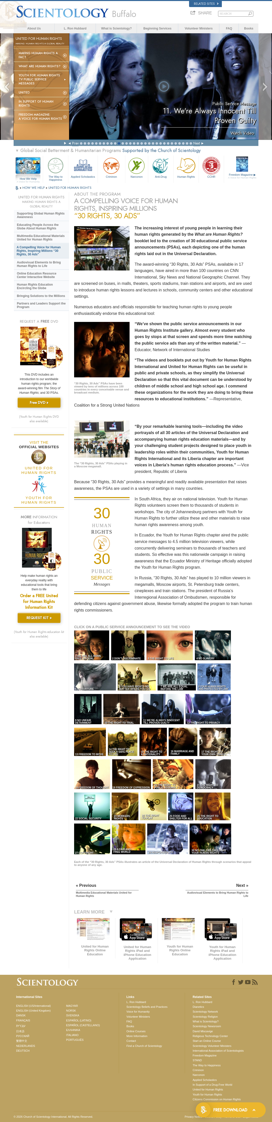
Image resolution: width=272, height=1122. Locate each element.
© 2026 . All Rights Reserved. (53, 1116)
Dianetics (198, 1006)
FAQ (229, 28)
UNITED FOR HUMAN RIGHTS (70, 187)
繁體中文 (21, 1040)
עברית (20, 1026)
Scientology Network (205, 1011)
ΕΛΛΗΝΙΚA (73, 1030)
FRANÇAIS (23, 1020)
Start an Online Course (207, 1040)
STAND (197, 1060)
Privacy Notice (193, 1116)
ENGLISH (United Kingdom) (33, 1010)
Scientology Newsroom (207, 1026)
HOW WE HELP (34, 187)
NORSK (71, 1010)
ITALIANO (72, 1035)
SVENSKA (72, 1015)
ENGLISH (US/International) (33, 1005)
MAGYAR (72, 1005)
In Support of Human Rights (36, 103)
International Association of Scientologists (218, 1050)
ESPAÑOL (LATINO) (78, 1020)
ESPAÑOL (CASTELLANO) (83, 1025)
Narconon (137, 167)
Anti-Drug (160, 167)
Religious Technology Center (210, 1036)
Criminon (111, 167)
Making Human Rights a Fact (38, 55)
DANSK (21, 1015)
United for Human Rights (208, 1089)
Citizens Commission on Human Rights (217, 1099)
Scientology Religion (205, 1016)
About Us (34, 28)
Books (248, 28)
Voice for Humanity (138, 1011)
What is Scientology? (116, 28)
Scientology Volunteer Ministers (212, 1045)
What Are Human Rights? (40, 66)
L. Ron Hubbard (75, 28)
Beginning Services (157, 28)
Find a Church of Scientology (144, 1045)
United (24, 92)
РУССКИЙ (22, 1036)
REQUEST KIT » (39, 617)
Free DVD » (39, 402)
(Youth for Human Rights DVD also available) (39, 418)
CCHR (211, 167)
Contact (131, 1040)
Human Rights (186, 167)
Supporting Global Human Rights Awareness (41, 215)
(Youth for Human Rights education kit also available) (39, 634)
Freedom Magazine (242, 176)
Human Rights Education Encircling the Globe (35, 286)
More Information (137, 1036)
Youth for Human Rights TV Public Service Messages (39, 79)
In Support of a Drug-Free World (212, 1084)
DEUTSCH (22, 1050)
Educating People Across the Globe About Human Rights (38, 226)
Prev (75, 143)
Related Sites (206, 4)
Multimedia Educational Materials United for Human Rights (41, 237)
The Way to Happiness (55, 168)
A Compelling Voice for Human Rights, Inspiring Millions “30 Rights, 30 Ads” (39, 251)
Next (196, 143)
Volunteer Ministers (199, 28)
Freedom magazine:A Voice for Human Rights (40, 116)
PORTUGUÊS (74, 1039)
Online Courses (136, 1031)
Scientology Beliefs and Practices (147, 1006)
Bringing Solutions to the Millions (41, 296)
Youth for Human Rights (207, 1094)
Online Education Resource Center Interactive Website (36, 275)
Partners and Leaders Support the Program (41, 305)
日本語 (20, 1031)
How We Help (28, 179)
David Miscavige (203, 1031)
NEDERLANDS (25, 1045)
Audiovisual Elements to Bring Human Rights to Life (39, 264)
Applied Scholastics (83, 167)
